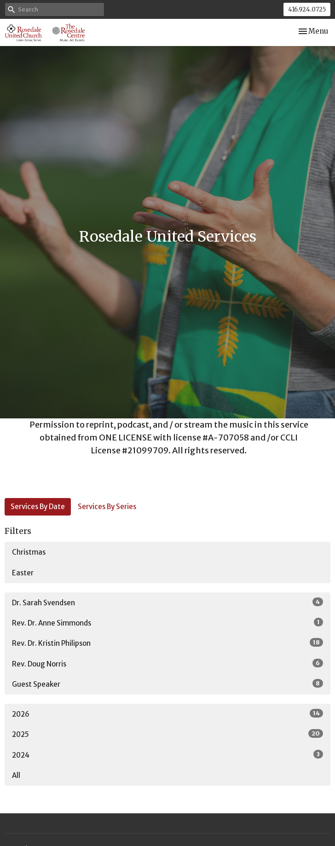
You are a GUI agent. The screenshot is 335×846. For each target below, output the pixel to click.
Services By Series (107, 506)
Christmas (29, 552)
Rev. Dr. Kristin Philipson (167, 643)
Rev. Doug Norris (167, 663)
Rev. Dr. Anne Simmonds (167, 622)
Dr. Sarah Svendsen (167, 602)
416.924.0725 (307, 9)
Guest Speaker (167, 684)
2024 (167, 754)
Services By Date (38, 506)
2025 (167, 734)
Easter (23, 572)
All (16, 775)
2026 (167, 714)
